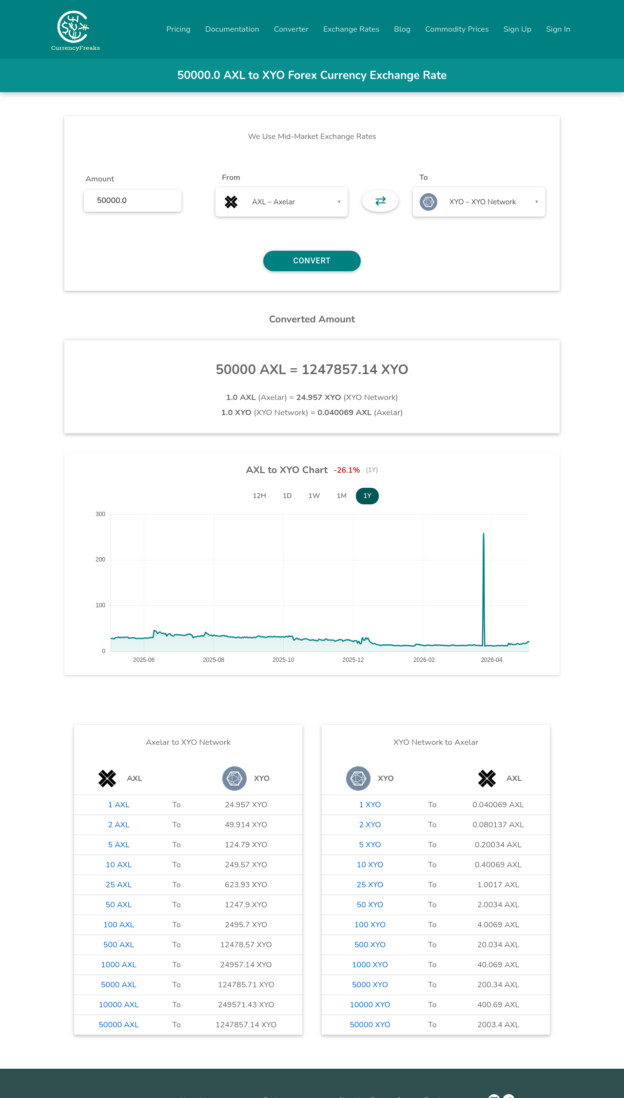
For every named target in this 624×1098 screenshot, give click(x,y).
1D (287, 495)
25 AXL (119, 884)
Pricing (178, 29)
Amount (99, 179)
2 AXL (118, 824)
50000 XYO (370, 1024)
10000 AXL (118, 1004)
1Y (367, 495)
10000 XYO (370, 1004)
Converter (291, 29)
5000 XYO (370, 984)
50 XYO (370, 904)
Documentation (232, 29)
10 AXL (119, 864)
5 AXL (118, 844)
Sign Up (518, 29)
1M (342, 495)
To (423, 177)
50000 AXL (118, 1024)
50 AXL (119, 904)
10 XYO (370, 864)
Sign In (558, 29)
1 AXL (118, 804)
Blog (402, 29)
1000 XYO (370, 964)
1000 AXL (118, 964)
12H (259, 495)
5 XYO (370, 844)
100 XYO (370, 924)
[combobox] (281, 202)
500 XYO (370, 944)
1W (314, 495)
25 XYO (370, 884)
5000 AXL (118, 984)
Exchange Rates (351, 29)
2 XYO (370, 824)
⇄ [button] (380, 201)
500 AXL (118, 944)
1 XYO (370, 804)
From (231, 177)
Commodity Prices (456, 29)
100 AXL (118, 924)
